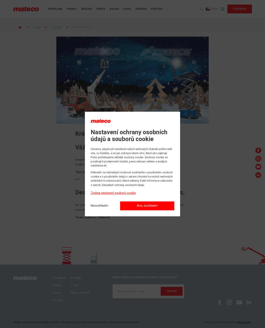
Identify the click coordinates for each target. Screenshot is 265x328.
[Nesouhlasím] (99, 206)
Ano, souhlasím (147, 205)
